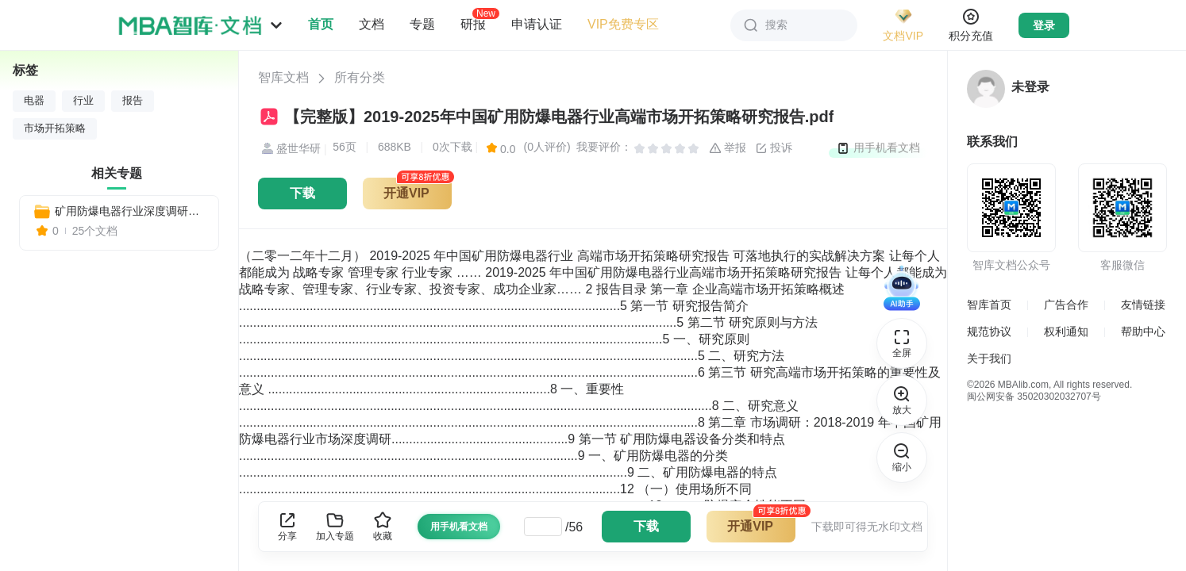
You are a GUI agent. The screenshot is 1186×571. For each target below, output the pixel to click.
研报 (473, 24)
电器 (34, 100)
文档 (371, 24)
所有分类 (359, 77)
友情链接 (1143, 304)
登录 (1044, 25)
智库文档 (283, 77)
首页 (320, 24)
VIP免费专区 (623, 24)
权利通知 (1066, 331)
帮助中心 (1143, 331)
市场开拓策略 (55, 128)
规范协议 (989, 331)
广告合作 (1066, 304)
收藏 (382, 526)
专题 (422, 24)
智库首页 (989, 304)
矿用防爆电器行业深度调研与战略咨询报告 (130, 211)
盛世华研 (289, 149)
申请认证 (536, 24)
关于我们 (989, 358)
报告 (132, 100)
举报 (728, 148)
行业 (83, 100)
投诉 (774, 148)
